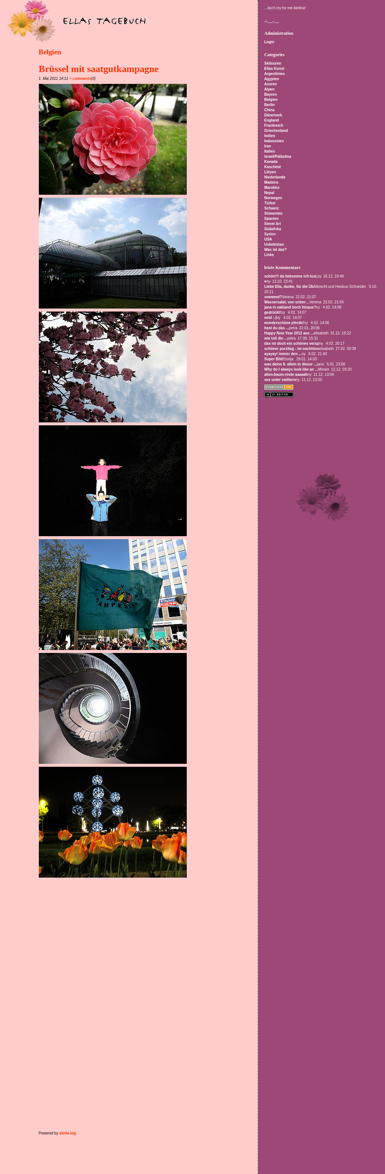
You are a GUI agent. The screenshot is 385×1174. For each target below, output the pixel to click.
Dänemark (273, 115)
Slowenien (273, 213)
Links (269, 255)
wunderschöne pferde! (284, 323)
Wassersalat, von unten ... (286, 302)
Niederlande (274, 177)
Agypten (271, 79)
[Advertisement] (125, 896)
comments (81, 78)
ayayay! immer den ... (282, 354)
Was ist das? (275, 250)
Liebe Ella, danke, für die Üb (288, 287)
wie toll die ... (275, 338)
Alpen (269, 89)
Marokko (271, 188)
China (269, 110)
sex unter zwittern (279, 380)
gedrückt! (272, 312)
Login (269, 42)
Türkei (269, 203)
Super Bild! (274, 359)
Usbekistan (274, 244)
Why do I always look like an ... (291, 369)
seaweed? (273, 297)
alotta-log (67, 1133)
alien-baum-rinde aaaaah (285, 374)
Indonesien (274, 141)
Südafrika (272, 229)
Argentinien (274, 74)
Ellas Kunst (274, 69)
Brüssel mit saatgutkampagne (99, 69)
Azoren (270, 84)
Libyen (270, 172)
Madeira (271, 182)
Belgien (50, 52)
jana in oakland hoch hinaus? (290, 307)
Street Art (272, 224)
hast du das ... (276, 328)
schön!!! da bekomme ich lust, (290, 276)
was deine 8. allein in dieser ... (290, 364)
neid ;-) (270, 318)
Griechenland (276, 131)
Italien (269, 151)
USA (268, 239)
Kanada (270, 162)
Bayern (270, 94)
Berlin (269, 105)
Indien (269, 136)
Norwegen (273, 198)
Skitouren (272, 63)
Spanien (271, 219)
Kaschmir (272, 167)
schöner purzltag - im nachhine (291, 349)
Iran (267, 146)
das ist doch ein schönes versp (291, 343)
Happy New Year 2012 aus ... (289, 333)
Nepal (269, 193)
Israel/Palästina (277, 156)
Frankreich (273, 125)
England (271, 120)
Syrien (270, 234)
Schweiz (271, 208)
